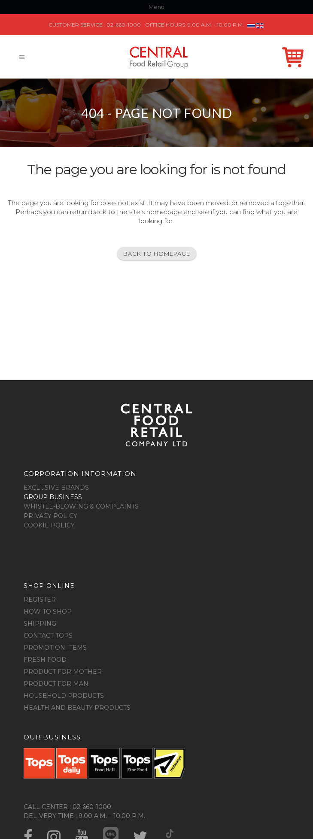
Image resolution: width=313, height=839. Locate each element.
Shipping (40, 623)
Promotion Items (55, 647)
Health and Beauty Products (77, 708)
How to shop (48, 611)
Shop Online (293, 51)
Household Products (64, 696)
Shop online (49, 586)
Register (40, 599)
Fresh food (45, 659)
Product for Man (56, 684)
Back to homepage (156, 253)
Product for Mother (63, 671)
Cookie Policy (49, 525)
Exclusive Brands (56, 487)
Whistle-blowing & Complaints (81, 506)
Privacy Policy (50, 516)
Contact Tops (48, 635)
